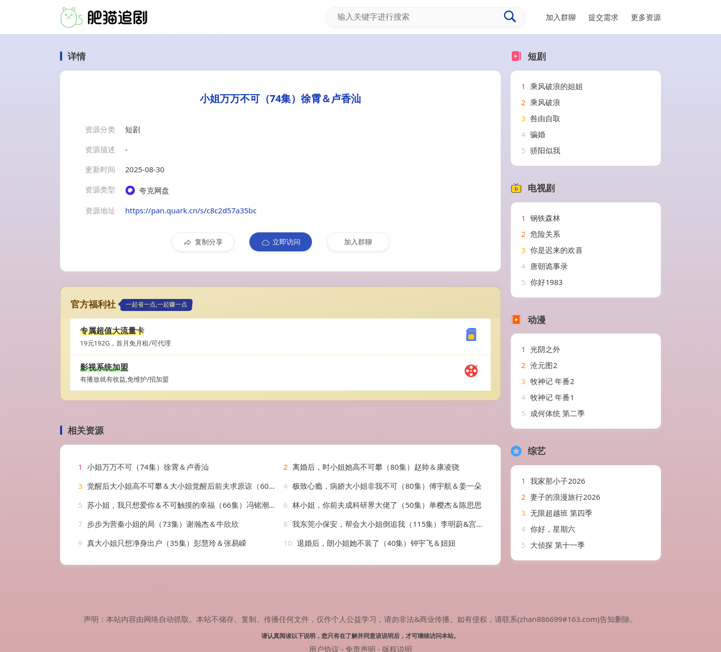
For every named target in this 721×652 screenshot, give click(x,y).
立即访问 (280, 242)
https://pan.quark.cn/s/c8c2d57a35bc (191, 210)
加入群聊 (358, 241)
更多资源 (646, 17)
